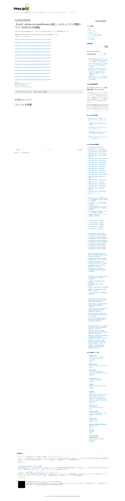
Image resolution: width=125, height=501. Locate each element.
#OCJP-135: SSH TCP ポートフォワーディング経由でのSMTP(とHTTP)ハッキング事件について (98, 60)
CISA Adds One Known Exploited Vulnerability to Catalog (97, 234)
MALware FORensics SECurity (97, 424)
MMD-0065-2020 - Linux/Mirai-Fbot (97, 149)
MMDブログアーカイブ (94, 193)
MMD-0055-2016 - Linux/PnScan (96, 170)
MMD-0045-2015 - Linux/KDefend (97, 191)
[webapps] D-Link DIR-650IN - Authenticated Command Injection (97, 269)
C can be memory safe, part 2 (96, 407)
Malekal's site (92, 355)
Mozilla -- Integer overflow (95, 287)
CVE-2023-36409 (92, 220)
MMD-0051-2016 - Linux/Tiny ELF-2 (97, 180)
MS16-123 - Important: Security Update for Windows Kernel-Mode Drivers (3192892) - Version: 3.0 (97, 342)
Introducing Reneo (93, 420)
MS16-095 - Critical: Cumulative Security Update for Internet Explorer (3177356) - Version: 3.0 (97, 332)
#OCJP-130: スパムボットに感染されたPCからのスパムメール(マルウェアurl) (98, 78)
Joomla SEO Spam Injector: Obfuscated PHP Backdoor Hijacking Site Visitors (98, 373)
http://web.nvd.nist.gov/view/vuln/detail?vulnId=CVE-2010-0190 (33, 79)
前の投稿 (80, 149)
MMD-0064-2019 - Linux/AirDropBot (97, 151)
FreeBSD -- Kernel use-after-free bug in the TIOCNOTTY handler (98, 277)
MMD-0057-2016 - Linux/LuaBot (96, 166)
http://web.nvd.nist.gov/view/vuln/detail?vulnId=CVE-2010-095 (32, 64)
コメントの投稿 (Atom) (24, 152)
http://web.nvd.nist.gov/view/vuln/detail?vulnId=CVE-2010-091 (32, 76)
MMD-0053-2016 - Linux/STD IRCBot (98, 174)
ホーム (49, 149)
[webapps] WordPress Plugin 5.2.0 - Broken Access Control (97, 259)
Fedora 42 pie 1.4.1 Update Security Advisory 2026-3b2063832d (97, 304)
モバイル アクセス (93, 37)
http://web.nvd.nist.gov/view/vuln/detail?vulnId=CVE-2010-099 (32, 52)
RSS (89, 29)
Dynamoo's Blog (93, 411)
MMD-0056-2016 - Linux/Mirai (96, 168)
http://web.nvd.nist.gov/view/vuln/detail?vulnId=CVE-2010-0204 (33, 39)
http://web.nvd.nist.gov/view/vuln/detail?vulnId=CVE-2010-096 (32, 61)
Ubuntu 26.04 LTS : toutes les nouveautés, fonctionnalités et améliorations (96, 358)
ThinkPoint (91, 431)
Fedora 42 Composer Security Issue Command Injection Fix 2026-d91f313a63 (97, 310)
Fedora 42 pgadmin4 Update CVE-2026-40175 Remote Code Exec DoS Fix (98, 315)
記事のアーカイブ (93, 33)
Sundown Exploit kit (94, 425)
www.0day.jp (91, 39)
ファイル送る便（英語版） (95, 35)
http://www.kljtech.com (21, 85)
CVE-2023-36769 (92, 223)
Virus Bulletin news (94, 378)
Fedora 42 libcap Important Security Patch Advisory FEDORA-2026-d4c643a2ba (97, 319)
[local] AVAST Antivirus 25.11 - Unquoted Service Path (96, 262)
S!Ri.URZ (91, 430)
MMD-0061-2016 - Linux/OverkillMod (98, 158)
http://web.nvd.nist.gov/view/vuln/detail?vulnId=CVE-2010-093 (32, 70)
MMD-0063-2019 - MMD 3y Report (97, 153)
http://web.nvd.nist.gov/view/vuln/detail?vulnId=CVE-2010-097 (32, 58)
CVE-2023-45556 (92, 224)
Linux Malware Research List (95, 147)
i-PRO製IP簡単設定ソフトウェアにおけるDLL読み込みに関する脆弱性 (98, 207)
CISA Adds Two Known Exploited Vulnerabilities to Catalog (96, 237)
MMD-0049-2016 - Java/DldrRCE (97, 184)
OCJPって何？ (92, 31)
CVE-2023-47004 (92, 226)
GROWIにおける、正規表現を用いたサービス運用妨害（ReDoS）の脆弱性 (98, 199)
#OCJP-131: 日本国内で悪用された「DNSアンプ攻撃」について (97, 72)
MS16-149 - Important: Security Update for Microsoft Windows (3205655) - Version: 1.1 (96, 346)
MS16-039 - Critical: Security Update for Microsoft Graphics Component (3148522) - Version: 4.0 (97, 327)
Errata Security (93, 405)
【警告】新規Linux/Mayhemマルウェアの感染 (30, 466)
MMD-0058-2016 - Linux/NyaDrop (97, 164)
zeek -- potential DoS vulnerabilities (97, 292)
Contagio (91, 391)
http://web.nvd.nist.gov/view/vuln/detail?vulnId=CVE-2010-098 (32, 55)
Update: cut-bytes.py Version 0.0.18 (98, 365)
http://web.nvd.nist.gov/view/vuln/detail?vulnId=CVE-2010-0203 (33, 42)
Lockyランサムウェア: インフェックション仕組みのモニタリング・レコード (98, 138)
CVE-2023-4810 (92, 228)
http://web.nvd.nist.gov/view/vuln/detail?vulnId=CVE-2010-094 (32, 67)
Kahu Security (93, 418)
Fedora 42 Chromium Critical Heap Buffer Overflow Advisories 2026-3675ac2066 (97, 300)
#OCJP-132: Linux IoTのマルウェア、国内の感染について (98, 69)
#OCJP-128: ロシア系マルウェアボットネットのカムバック (98, 128)
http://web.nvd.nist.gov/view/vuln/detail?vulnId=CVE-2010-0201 (33, 48)
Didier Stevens (93, 364)
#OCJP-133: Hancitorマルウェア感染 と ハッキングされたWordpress (98, 64)
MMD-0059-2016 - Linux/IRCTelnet (97, 162)
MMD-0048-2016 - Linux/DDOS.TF (97, 185)
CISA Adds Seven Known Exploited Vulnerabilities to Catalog (97, 241)
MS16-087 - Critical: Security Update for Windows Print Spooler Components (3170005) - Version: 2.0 (98, 337)
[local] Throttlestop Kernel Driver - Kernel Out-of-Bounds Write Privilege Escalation (98, 255)
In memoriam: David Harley (95, 380)
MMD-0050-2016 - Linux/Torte (96, 182)
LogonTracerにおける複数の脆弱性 (97, 203)
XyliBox (91, 384)
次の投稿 (17, 149)
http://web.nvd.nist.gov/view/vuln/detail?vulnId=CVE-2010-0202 (33, 45)
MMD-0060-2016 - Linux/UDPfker (97, 160)
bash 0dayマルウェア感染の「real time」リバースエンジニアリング (97, 119)
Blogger (78, 496)
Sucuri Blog (92, 370)
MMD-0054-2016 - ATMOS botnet (97, 172)
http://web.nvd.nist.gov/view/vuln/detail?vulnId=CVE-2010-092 (32, 73)
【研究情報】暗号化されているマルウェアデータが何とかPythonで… (98, 132)
